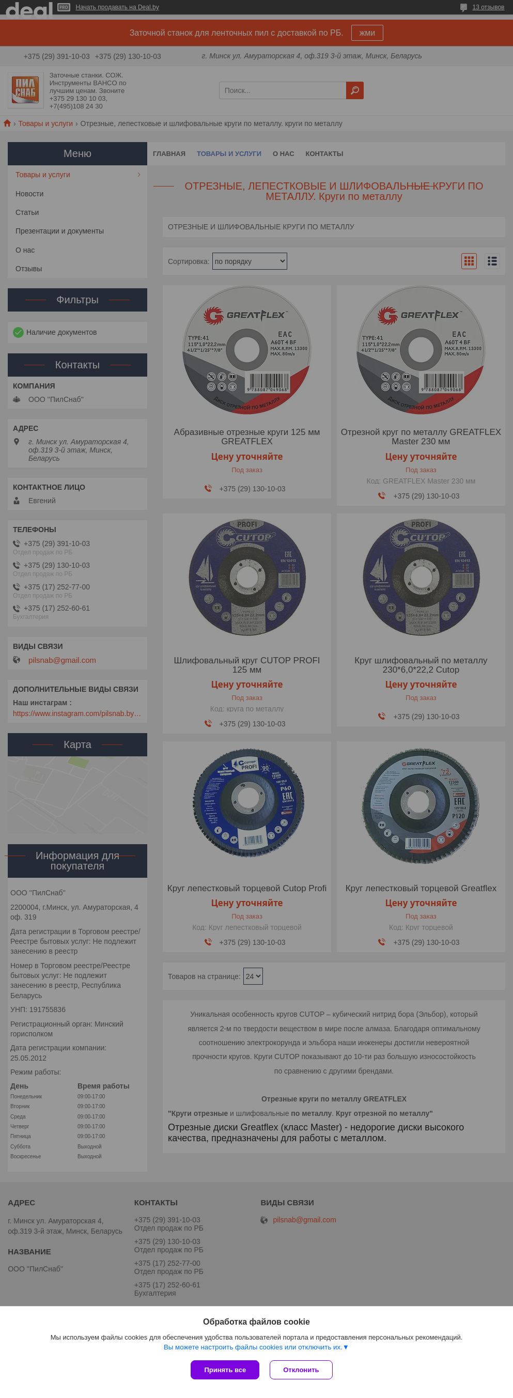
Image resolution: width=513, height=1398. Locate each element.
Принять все (225, 1370)
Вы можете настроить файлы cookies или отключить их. (253, 1347)
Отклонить (301, 1370)
